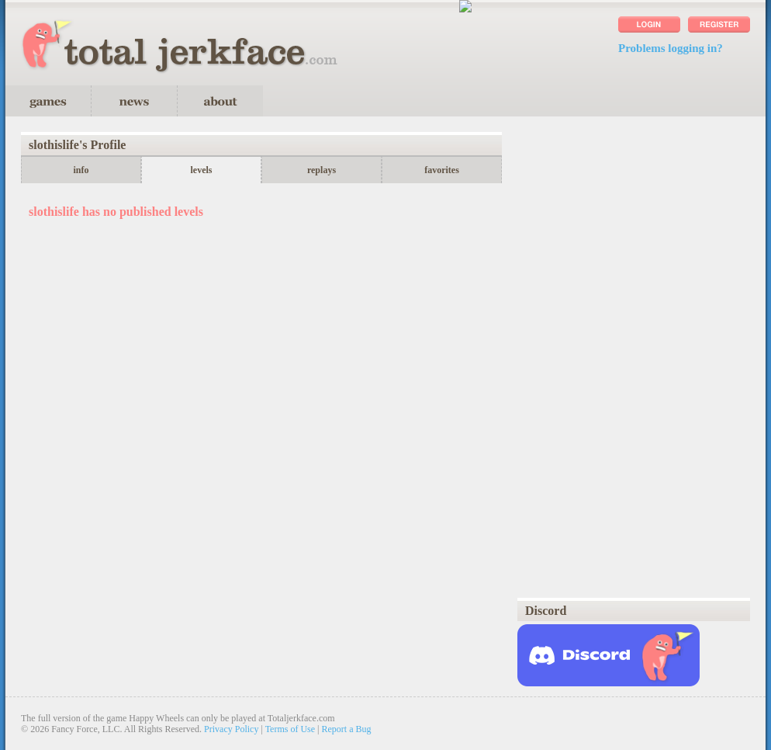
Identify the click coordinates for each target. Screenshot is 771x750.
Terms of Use (290, 729)
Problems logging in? (670, 48)
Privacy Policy (231, 729)
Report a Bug (347, 729)
